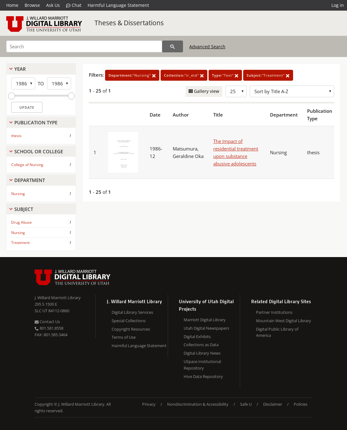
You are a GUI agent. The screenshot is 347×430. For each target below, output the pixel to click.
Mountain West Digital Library (283, 320)
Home (12, 5)
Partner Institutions (274, 312)
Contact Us (47, 321)
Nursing (18, 193)
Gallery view (206, 91)
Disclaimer (272, 404)
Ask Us (53, 5)
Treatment (20, 242)
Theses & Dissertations (129, 22)
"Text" (225, 75)
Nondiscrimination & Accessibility (198, 404)
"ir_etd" (184, 75)
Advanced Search (207, 47)
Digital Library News (202, 353)
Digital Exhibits (197, 336)
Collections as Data (201, 344)
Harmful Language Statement (118, 5)
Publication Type (35, 122)
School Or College (38, 151)
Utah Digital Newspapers (206, 328)
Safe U (246, 404)
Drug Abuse (21, 222)
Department (29, 180)
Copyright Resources (131, 329)
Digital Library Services (132, 312)
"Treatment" (268, 75)
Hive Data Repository (203, 376)
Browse (32, 5)
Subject (23, 209)
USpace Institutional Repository (202, 365)
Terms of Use (124, 337)
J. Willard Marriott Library (58, 297)
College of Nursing (27, 164)
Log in (337, 5)
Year (20, 69)
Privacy (149, 404)
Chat (73, 5)
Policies (300, 404)
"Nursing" (132, 75)
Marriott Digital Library (205, 319)
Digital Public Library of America (277, 332)
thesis (16, 135)
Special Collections (129, 320)
